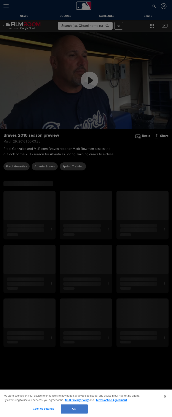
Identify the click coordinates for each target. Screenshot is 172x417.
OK (74, 409)
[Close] (165, 396)
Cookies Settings (43, 409)
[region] (86, 403)
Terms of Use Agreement (111, 400)
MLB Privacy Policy (77, 400)
